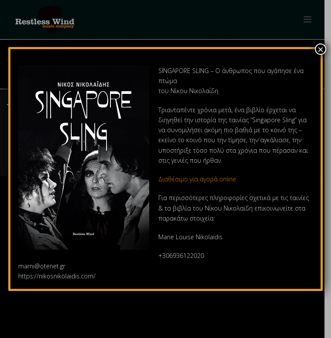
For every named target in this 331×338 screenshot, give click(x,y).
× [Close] (321, 49)
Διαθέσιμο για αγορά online (198, 179)
